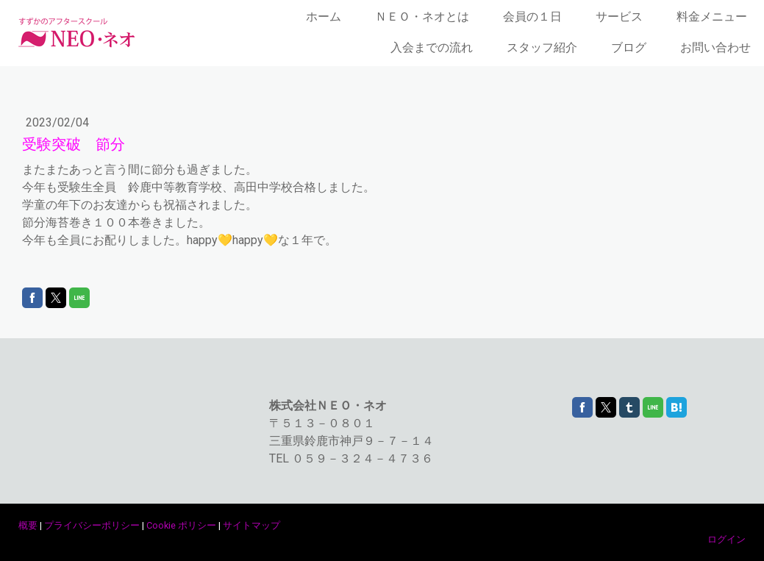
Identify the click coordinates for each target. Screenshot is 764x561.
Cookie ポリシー (181, 525)
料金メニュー (711, 17)
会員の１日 (532, 17)
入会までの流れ (431, 47)
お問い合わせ (715, 47)
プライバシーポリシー (92, 525)
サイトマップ (251, 525)
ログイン (726, 539)
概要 (28, 525)
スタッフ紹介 (542, 47)
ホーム (323, 17)
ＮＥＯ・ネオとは (422, 17)
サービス (619, 17)
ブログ (628, 47)
